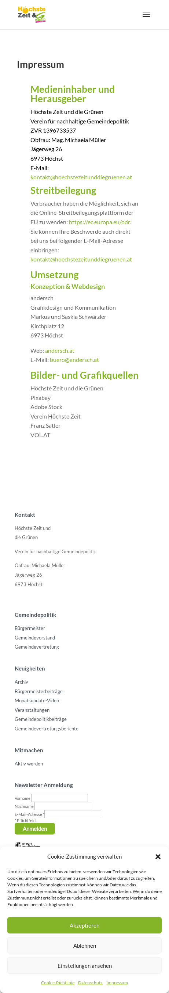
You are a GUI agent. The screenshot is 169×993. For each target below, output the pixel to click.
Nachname (24, 806)
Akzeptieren (84, 925)
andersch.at (59, 350)
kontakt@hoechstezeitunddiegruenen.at (81, 176)
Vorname (23, 798)
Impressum (117, 982)
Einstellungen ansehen (85, 965)
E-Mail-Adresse (29, 814)
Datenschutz (90, 982)
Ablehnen (84, 945)
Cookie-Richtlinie (57, 982)
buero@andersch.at (74, 359)
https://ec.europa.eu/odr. (100, 221)
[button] (158, 856)
